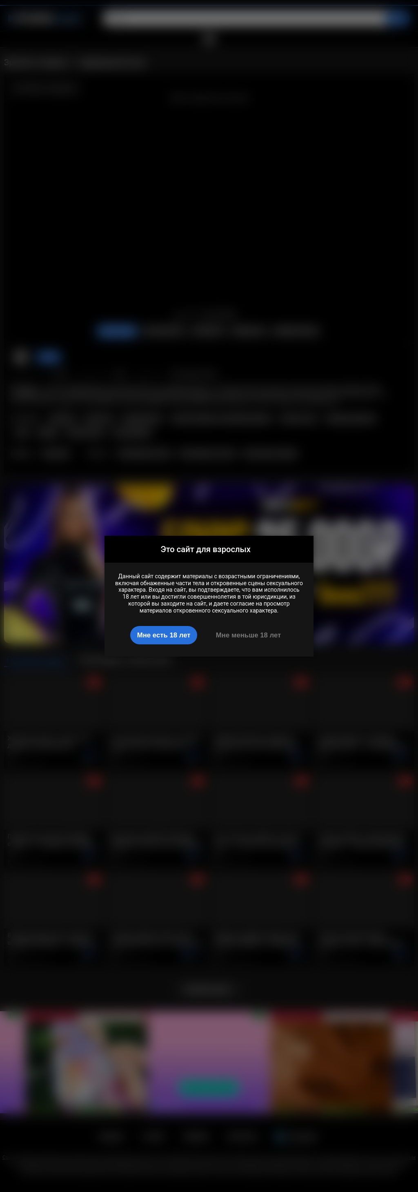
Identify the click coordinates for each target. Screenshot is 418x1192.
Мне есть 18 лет (164, 635)
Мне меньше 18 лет (248, 635)
